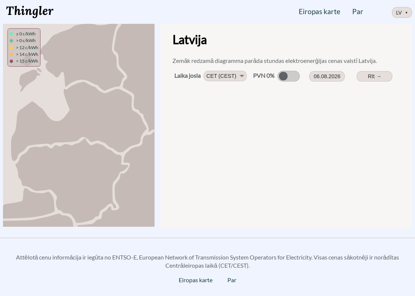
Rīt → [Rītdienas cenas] (375, 76)
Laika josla (187, 75)
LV (402, 12)
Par (357, 11)
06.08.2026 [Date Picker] (327, 76)
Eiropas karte (319, 11)
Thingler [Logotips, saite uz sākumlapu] (30, 10)
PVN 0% (264, 75)
